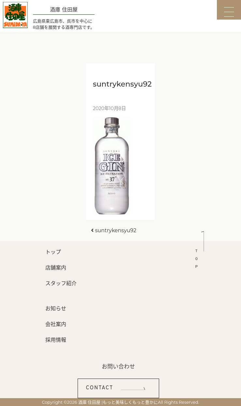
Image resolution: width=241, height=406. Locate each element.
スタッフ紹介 (61, 283)
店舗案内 (55, 268)
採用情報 (55, 340)
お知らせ (55, 308)
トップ (53, 252)
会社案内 (55, 324)
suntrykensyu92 (113, 230)
